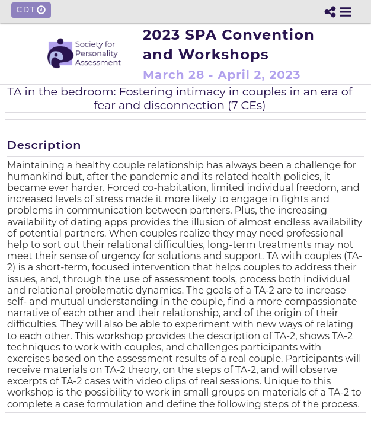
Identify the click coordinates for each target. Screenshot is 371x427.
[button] (345, 11)
